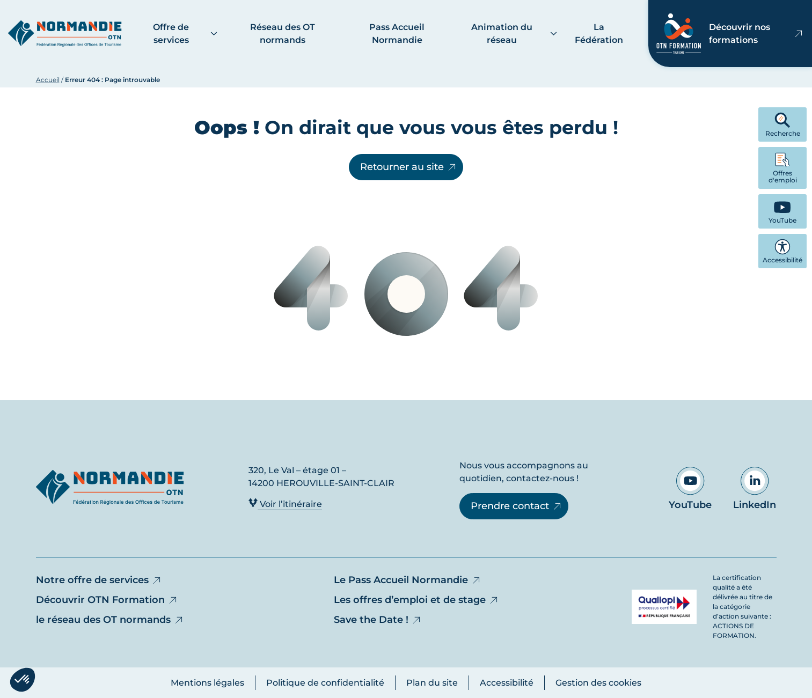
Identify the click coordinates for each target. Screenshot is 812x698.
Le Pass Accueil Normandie (407, 580)
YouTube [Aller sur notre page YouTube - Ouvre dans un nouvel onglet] (690, 489)
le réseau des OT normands (110, 620)
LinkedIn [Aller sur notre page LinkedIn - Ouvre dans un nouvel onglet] (754, 489)
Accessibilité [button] (782, 251)
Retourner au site (408, 167)
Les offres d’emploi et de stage (416, 600)
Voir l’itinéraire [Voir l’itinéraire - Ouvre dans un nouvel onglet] (285, 503)
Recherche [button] (782, 124)
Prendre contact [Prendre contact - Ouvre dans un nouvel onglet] (516, 506)
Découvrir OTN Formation (107, 600)
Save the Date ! (378, 620)
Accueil (48, 80)
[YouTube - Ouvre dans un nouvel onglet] (782, 211)
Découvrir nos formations (730, 33)
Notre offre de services (99, 580)
